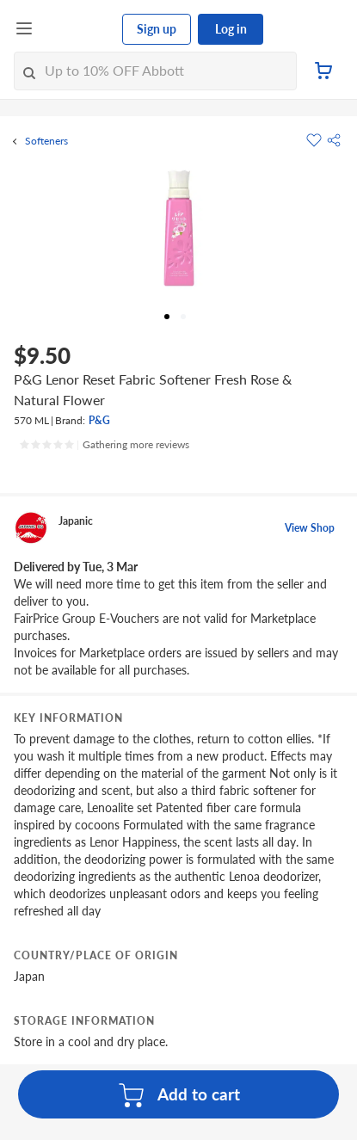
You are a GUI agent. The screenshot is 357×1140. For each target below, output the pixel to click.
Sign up (156, 29)
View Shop (310, 527)
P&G (99, 420)
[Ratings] (104, 445)
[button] (333, 140)
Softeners (46, 141)
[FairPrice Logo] (78, 29)
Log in (231, 29)
